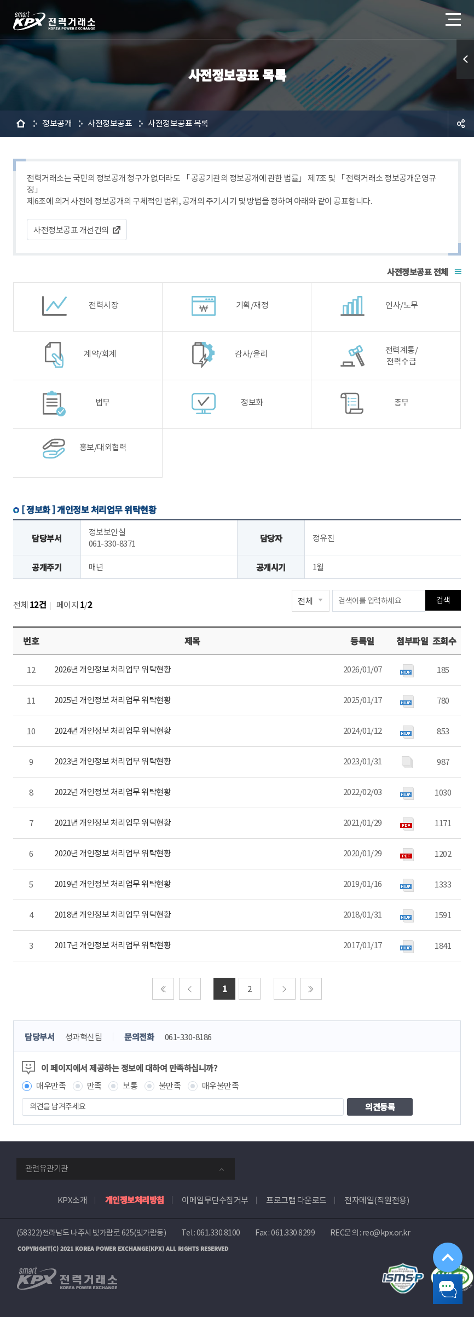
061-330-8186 (188, 1037)
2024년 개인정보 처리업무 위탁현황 (112, 731)
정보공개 (57, 123)
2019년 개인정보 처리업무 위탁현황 (112, 884)
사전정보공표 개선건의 (71, 230)
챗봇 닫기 (439, 1282)
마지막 (311, 989)
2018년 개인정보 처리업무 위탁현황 (112, 914)
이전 (190, 989)
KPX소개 (72, 1200)
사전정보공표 (110, 123)
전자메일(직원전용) (376, 1200)
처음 (163, 989)
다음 (285, 989)
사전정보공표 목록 (178, 123)
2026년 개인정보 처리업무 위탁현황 (112, 669)
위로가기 (438, 1235)
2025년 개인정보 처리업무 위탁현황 (112, 700)
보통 (130, 1086)
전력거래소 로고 (54, 21)
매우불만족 (220, 1086)
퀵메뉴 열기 (465, 59)
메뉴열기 (452, 16)
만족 (94, 1086)
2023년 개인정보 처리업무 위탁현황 (112, 761)
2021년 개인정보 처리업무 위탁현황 (112, 822)
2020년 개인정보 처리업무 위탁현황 (112, 853)
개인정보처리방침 (134, 1199)
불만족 (170, 1086)
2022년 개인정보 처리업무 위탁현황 (112, 792)
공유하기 (461, 124)
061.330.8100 (218, 1233)
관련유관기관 (46, 1168)
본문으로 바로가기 (0, 0)
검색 (443, 600)
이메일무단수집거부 (215, 1200)
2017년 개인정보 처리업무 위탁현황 (112, 945)
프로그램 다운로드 (296, 1200)
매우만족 (51, 1086)
